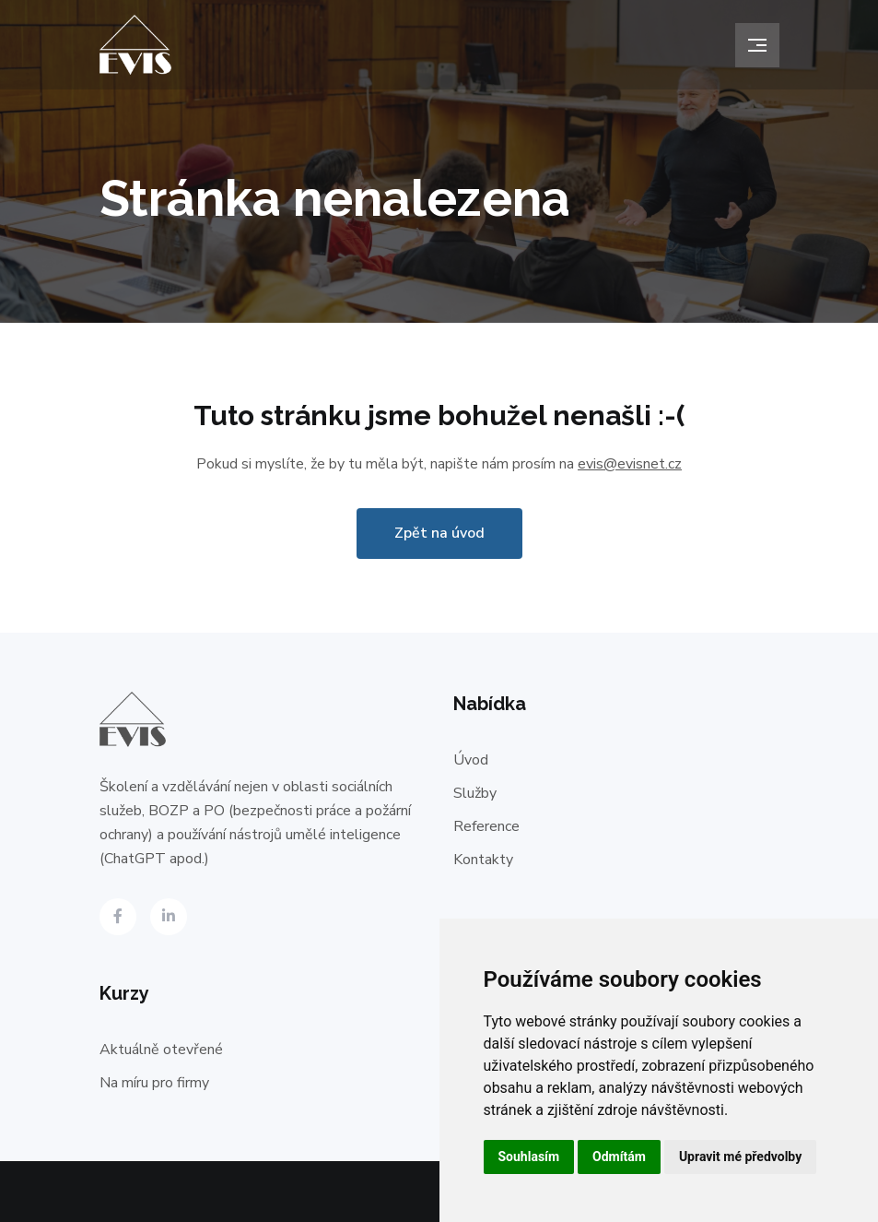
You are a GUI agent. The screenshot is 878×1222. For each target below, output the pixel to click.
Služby (475, 793)
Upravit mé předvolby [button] (740, 1156)
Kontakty (483, 859)
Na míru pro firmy (154, 1083)
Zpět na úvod (439, 533)
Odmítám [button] (619, 1156)
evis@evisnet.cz (630, 464)
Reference (486, 826)
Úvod (470, 760)
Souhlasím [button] (529, 1156)
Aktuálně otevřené (161, 1049)
